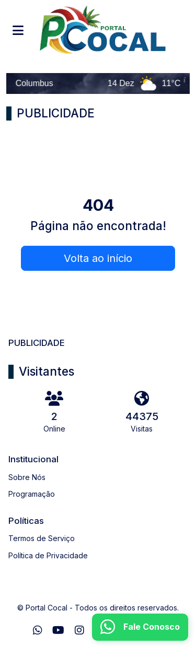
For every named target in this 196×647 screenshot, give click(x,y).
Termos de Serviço (41, 538)
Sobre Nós (26, 477)
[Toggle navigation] (18, 30)
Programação (31, 493)
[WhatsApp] (37, 630)
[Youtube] (58, 630)
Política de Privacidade (48, 555)
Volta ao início (98, 258)
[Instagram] (79, 630)
